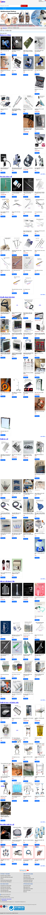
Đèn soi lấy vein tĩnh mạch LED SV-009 (28, 393)
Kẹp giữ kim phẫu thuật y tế (5, 251)
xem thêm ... (43, 174)
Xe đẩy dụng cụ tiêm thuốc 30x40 (40, 777)
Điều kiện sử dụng (26, 890)
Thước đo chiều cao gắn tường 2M (39, 109)
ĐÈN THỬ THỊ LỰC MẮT (39, 392)
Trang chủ (4, 27)
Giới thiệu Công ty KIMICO (5, 875)
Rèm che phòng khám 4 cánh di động (16, 796)
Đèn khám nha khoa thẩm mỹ (39, 412)
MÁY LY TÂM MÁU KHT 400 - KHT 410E (6, 573)
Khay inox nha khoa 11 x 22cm (16, 718)
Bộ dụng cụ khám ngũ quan (39, 89)
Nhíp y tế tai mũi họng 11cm (16, 212)
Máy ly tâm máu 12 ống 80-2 (40, 534)
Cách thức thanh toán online (5, 891)
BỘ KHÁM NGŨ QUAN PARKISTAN (39, 313)
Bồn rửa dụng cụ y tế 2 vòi (40, 474)
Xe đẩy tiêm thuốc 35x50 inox (27, 777)
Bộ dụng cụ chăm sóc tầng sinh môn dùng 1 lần (17, 635)
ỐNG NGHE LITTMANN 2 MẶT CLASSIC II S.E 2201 (28, 51)
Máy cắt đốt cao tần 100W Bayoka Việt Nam (39, 494)
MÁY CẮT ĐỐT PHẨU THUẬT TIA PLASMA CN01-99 (28, 534)
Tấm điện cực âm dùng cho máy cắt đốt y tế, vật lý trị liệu (6, 455)
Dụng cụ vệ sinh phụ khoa (40, 597)
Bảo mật (25, 891)
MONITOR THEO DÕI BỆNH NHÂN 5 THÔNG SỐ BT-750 (17, 334)
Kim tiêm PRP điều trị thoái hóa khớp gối (28, 694)
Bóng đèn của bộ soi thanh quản (6, 840)
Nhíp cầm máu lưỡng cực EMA (16, 455)
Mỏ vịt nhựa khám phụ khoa (39, 635)
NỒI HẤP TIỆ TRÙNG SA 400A (39, 455)
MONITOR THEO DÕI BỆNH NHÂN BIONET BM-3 (28, 353)
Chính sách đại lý (26, 875)
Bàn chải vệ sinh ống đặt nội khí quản (28, 597)
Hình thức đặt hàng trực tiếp (28, 878)
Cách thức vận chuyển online (5, 888)
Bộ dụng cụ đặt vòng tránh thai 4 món (40, 231)
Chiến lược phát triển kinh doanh (6, 877)
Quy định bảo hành (27, 885)
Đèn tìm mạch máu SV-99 (5, 392)
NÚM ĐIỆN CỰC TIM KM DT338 (5, 860)
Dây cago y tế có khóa (39, 70)
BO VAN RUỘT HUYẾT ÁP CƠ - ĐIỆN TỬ (39, 168)
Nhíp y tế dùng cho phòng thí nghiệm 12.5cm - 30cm (39, 192)
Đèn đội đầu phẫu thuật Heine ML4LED (39, 51)
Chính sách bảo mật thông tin (5, 881)
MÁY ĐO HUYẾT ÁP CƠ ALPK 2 (39, 148)
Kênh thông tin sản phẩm (28, 888)
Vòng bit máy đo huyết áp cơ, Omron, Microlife (17, 840)
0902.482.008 (9, 899)
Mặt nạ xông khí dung (39, 616)
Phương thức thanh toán (28, 880)
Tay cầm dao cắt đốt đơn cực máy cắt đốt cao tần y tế (5, 514)
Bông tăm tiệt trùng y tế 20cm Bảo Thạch (39, 655)
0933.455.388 (3, 899)
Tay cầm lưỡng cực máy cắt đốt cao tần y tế (16, 513)
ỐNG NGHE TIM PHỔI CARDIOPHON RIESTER (39, 129)
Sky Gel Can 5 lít (26, 635)
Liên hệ (1, 878)
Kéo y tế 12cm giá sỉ (27, 270)
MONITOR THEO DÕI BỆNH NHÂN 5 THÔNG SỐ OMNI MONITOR (17, 354)
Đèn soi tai (14, 70)
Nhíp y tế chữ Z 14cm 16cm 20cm (40, 251)
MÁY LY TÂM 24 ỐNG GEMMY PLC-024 (16, 573)
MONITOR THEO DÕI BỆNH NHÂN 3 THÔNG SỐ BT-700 (40, 334)
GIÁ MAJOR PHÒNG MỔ (16, 776)
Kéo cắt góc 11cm (26, 289)
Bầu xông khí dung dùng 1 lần (5, 694)
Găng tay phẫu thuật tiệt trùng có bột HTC (39, 675)
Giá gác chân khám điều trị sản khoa (40, 796)
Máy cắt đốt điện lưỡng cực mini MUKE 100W (28, 494)
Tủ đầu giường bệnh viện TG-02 (39, 757)
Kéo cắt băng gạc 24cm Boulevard (5, 192)
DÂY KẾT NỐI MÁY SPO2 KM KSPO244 (28, 860)
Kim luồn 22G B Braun (5, 674)
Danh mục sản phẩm (4, 8)
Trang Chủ (43, 8)
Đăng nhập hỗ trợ (26, 887)
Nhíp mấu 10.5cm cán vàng (17, 289)
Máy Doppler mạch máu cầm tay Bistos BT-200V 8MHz (27, 313)
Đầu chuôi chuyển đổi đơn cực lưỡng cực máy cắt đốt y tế (40, 514)
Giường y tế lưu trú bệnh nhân (28, 757)
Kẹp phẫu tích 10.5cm (39, 270)
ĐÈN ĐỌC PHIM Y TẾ (4, 431)
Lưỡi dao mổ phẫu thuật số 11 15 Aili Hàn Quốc (17, 192)
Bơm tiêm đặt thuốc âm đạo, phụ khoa (5, 655)
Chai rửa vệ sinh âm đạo (5, 635)
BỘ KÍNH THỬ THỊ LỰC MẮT (39, 353)
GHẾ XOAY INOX (4, 796)
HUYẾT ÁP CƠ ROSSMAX (28, 168)
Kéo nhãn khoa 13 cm (16, 270)
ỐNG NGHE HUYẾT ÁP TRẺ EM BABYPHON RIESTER (17, 168)
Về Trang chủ (23, 870)
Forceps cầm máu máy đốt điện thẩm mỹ (5, 534)
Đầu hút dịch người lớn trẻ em (17, 655)
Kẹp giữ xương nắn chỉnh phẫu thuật (16, 251)
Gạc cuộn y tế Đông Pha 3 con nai (17, 694)
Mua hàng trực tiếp (26, 877)
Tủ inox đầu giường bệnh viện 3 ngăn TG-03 (5, 777)
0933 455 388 (4, 900)
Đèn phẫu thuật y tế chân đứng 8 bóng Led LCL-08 (5, 334)
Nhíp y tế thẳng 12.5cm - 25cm (27, 251)
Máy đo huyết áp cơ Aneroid (4, 109)
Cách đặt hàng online (4, 890)
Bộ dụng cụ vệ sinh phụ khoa (5, 597)
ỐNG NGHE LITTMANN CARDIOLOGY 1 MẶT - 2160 (27, 129)
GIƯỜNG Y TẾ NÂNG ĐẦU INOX (39, 718)
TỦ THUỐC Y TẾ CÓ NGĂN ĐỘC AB (28, 718)
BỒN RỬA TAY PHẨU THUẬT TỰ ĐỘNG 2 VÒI (5, 816)
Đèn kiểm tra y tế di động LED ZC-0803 (16, 393)
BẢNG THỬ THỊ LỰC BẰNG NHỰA (28, 373)
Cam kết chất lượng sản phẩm (6, 880)
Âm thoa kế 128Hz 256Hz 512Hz (28, 109)
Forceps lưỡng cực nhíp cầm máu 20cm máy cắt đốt (28, 513)
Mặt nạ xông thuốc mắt (5, 50)
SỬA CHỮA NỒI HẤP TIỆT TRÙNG (39, 840)
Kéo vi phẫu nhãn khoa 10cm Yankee (5, 212)
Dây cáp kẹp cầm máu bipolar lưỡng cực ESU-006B (27, 455)
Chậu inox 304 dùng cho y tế (5, 738)
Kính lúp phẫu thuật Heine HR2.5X (5, 70)
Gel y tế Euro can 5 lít (16, 674)
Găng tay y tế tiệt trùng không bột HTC (27, 675)
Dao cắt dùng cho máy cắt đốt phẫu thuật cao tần (17, 534)
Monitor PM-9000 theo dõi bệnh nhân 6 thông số (28, 334)
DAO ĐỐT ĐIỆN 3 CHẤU (16, 493)
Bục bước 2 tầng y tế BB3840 (27, 796)
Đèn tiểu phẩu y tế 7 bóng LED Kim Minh (39, 373)
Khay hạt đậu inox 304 (5, 718)
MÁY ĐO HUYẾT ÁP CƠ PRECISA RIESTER (5, 168)
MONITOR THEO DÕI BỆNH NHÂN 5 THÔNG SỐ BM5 (6, 353)
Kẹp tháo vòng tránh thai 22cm (5, 270)
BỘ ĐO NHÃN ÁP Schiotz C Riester (17, 313)
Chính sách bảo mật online (5, 887)
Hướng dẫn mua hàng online (5, 885)
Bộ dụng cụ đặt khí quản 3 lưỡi (28, 70)
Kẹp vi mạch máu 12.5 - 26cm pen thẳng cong (27, 231)
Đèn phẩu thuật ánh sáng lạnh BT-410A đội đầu (5, 313)
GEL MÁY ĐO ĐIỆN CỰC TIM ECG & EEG (27, 655)
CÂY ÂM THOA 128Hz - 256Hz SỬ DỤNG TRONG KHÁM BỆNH (16, 110)
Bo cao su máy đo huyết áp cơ (28, 840)
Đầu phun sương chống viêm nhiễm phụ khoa (16, 597)
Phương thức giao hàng (27, 881)
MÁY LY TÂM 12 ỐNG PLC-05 (40, 553)
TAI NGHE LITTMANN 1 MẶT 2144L (16, 51)
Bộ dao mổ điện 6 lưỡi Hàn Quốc (5, 494)
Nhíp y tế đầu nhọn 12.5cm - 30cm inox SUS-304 (28, 192)
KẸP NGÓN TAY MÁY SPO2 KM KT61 (40, 860)
